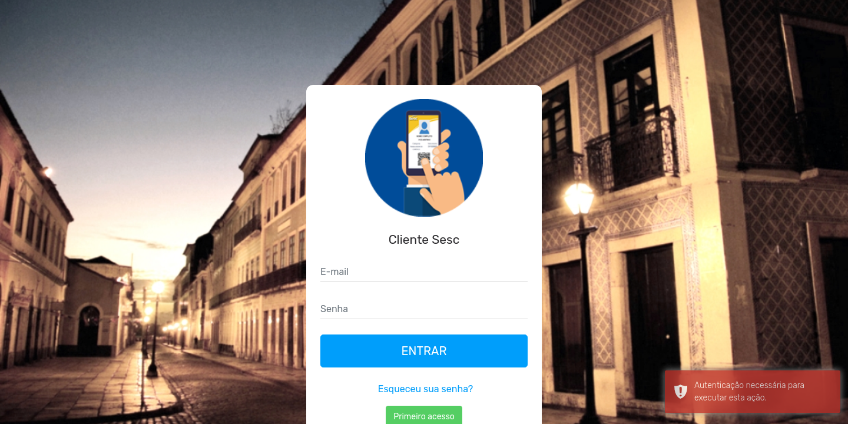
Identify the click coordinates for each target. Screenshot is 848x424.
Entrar (423, 351)
